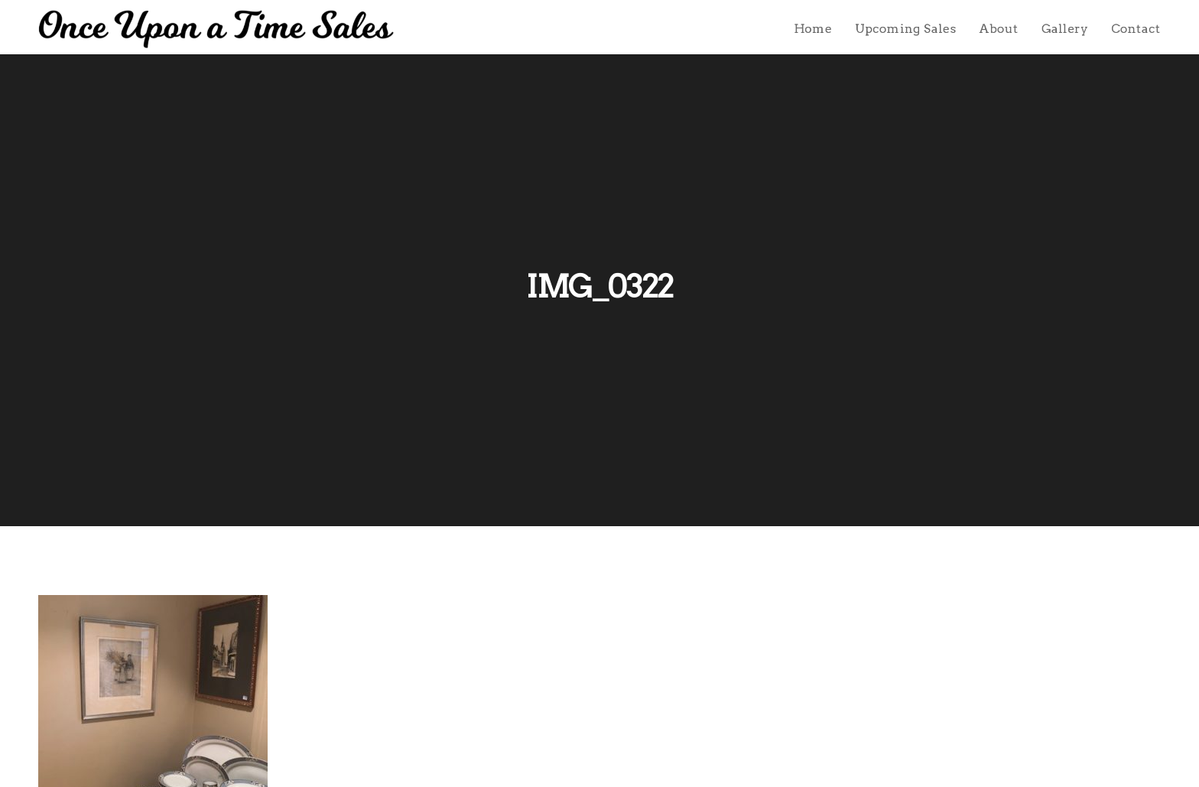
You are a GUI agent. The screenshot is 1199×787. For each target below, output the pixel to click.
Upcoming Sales (905, 28)
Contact (1136, 28)
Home (813, 28)
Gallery (1064, 28)
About (999, 28)
